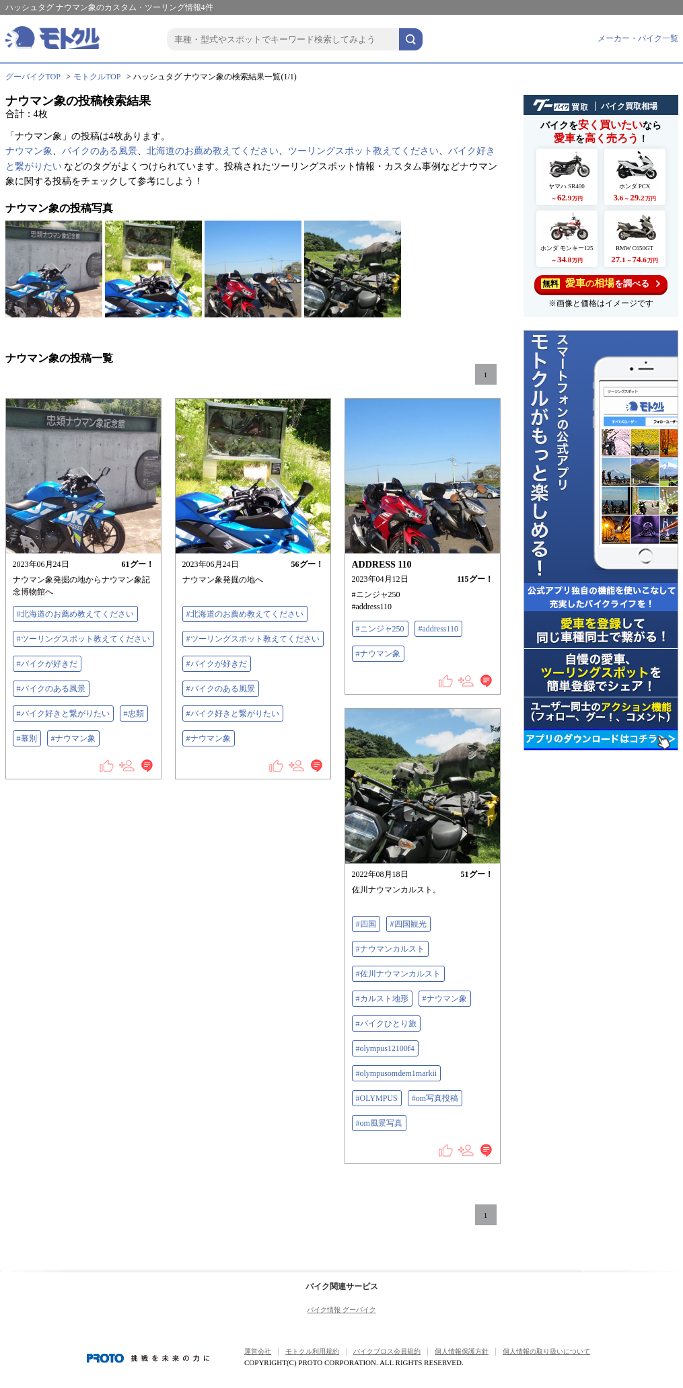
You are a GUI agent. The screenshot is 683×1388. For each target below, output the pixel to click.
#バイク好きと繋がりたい (63, 713)
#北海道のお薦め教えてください (75, 614)
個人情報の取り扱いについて (546, 1351)
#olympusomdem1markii (396, 1073)
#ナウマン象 (73, 738)
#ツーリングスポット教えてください (83, 639)
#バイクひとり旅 (386, 1023)
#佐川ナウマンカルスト (398, 973)
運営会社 (257, 1351)
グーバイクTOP (33, 76)
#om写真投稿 (435, 1098)
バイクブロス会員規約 (387, 1351)
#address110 (439, 628)
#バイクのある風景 (51, 688)
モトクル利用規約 (312, 1351)
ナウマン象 (28, 151)
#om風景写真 (379, 1123)
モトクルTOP (96, 76)
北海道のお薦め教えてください (213, 151)
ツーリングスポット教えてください (363, 151)
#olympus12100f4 (385, 1048)
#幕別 (27, 738)
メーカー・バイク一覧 (638, 38)
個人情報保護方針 (462, 1351)
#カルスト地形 (382, 998)
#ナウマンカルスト (390, 949)
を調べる (600, 283)
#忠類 (134, 713)
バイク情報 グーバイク (341, 1309)
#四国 (366, 924)
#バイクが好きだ (47, 663)
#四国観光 (408, 924)
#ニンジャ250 (380, 628)
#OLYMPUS (377, 1098)
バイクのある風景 (99, 151)
